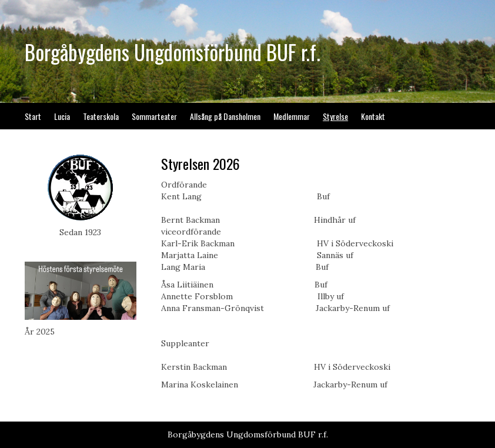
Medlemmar (291, 116)
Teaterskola (101, 116)
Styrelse (335, 116)
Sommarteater (154, 116)
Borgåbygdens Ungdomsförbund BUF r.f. (172, 51)
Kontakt (373, 116)
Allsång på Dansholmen (225, 116)
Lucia (62, 116)
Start (33, 116)
